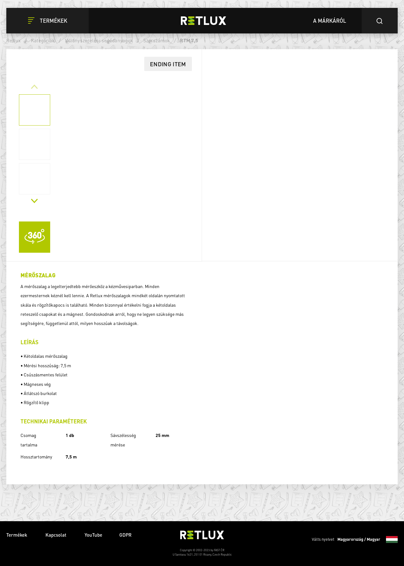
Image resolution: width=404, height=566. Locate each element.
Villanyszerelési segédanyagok (99, 40)
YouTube (93, 535)
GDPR (125, 535)
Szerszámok (156, 40)
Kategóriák (43, 40)
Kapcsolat (56, 535)
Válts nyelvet (355, 539)
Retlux (13, 40)
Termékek (17, 535)
